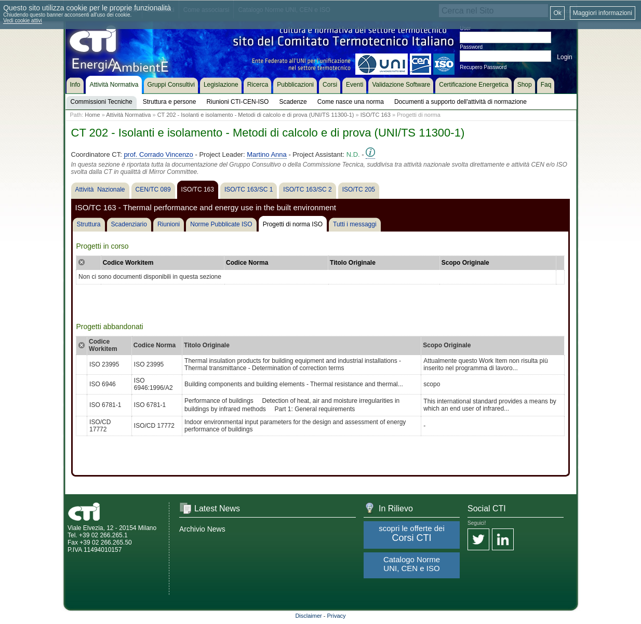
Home (92, 115)
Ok (557, 13)
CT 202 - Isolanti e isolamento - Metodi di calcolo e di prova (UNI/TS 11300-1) (255, 115)
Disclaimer (308, 616)
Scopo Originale (465, 262)
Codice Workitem (128, 262)
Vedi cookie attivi (22, 20)
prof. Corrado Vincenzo (158, 154)
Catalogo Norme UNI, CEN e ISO (411, 564)
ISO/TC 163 (375, 115)
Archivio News (202, 529)
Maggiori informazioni (602, 13)
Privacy (336, 616)
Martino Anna (267, 154)
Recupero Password (483, 67)
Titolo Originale (353, 262)
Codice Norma (247, 262)
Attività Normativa (128, 115)
